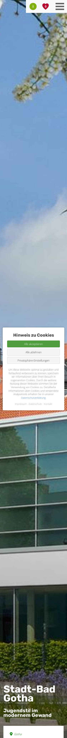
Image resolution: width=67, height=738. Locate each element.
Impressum (21, 404)
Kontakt (48, 404)
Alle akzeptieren (33, 344)
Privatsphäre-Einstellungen (33, 360)
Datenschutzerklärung (33, 397)
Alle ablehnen (34, 352)
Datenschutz (35, 404)
